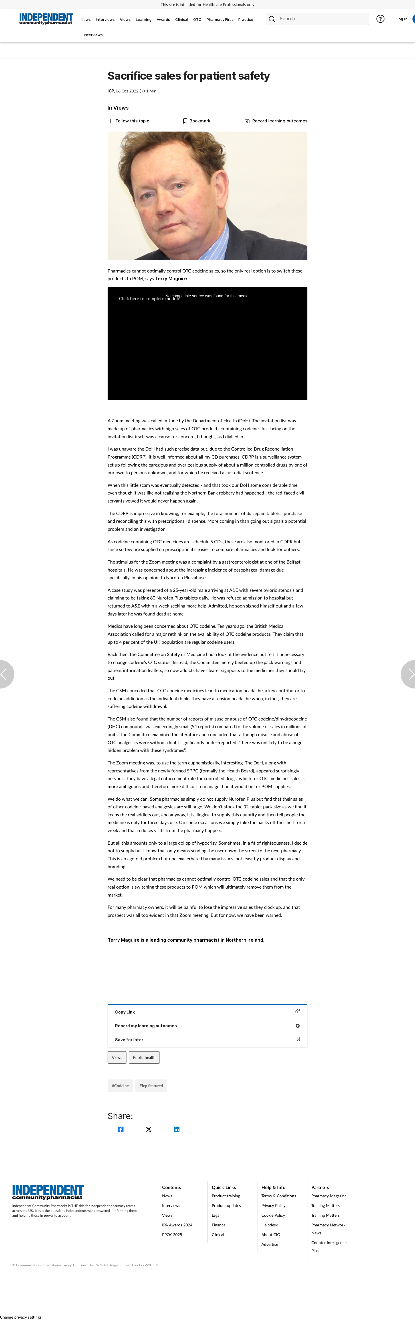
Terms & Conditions (278, 1195)
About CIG (270, 1234)
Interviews (171, 1205)
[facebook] (122, 1130)
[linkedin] (177, 1130)
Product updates (226, 1205)
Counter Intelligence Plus (328, 1246)
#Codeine (120, 1085)
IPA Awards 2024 (177, 1224)
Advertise (269, 1244)
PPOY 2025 (172, 1234)
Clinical (218, 1234)
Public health (144, 1057)
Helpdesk (269, 1224)
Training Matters (325, 1205)
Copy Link (207, 1011)
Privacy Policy (273, 1205)
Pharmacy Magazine (328, 1195)
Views (117, 1057)
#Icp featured (151, 1085)
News (167, 1195)
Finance (218, 1224)
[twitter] (150, 1130)
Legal (216, 1215)
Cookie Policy (273, 1215)
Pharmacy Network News (328, 1228)
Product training (226, 1195)
